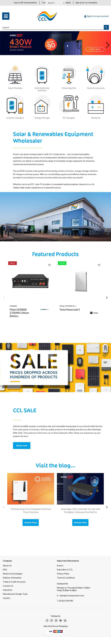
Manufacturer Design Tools (15, 594)
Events (60, 565)
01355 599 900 (65, 600)
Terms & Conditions (66, 577)
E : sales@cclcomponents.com (70, 595)
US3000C (13, 306)
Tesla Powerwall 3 (69, 309)
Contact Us (8, 586)
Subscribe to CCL (65, 569)
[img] (47, 620)
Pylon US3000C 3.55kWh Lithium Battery (19, 313)
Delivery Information (12, 577)
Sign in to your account (96, 16)
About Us (7, 565)
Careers (6, 598)
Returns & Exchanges (12, 573)
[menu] (5, 16)
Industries (7, 590)
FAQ (5, 569)
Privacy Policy (63, 573)
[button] (106, 27)
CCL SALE (24, 410)
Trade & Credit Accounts (14, 581)
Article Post (30, 522)
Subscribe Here (55, 3)
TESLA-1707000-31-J (67, 306)
